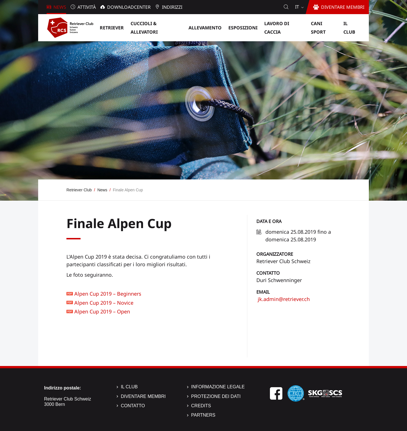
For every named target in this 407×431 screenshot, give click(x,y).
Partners (203, 415)
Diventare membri (143, 396)
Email (263, 292)
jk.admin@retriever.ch (283, 299)
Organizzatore (274, 254)
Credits (201, 405)
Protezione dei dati (216, 396)
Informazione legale (217, 386)
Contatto (268, 273)
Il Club (129, 386)
